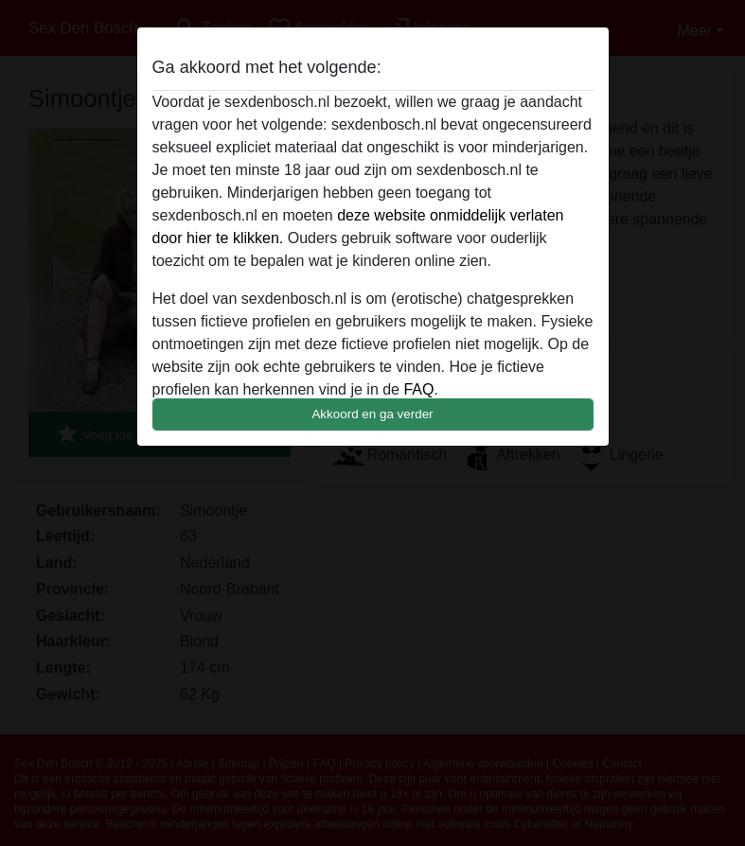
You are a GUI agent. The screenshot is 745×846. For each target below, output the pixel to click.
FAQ (418, 389)
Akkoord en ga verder (372, 414)
